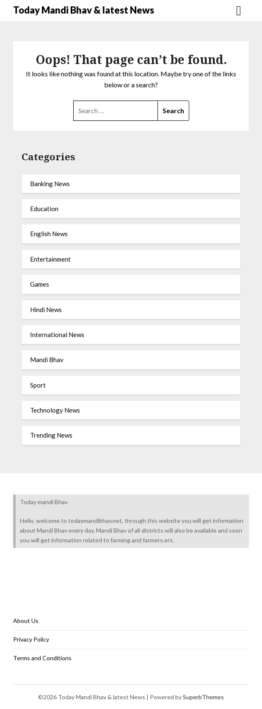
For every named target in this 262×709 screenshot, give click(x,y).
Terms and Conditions (42, 658)
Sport (38, 385)
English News (49, 233)
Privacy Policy (31, 639)
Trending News (51, 435)
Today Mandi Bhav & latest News (83, 10)
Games (39, 284)
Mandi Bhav (46, 359)
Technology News (55, 410)
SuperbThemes (203, 697)
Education (44, 208)
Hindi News (46, 309)
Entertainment (50, 259)
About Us (26, 620)
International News (57, 334)
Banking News (50, 183)
